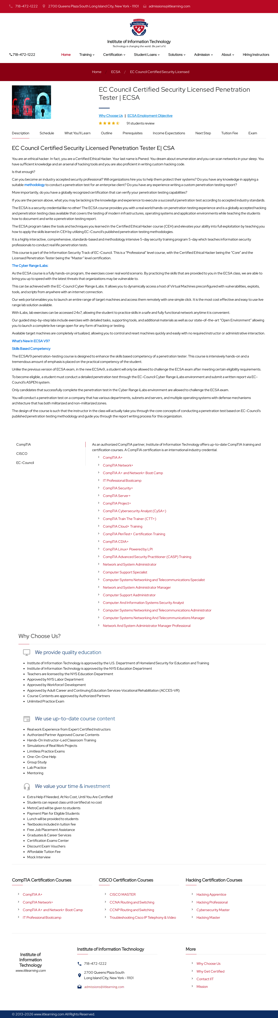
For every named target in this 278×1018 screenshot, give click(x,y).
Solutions (175, 55)
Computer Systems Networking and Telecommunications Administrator (157, 610)
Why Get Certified (210, 971)
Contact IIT (205, 979)
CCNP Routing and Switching (132, 910)
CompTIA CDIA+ (116, 541)
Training (85, 55)
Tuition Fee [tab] (229, 133)
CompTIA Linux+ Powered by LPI (128, 549)
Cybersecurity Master (213, 910)
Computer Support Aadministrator (129, 595)
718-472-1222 (26, 6)
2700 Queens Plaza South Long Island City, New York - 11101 (93, 6)
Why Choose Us (208, 963)
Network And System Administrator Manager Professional (146, 625)
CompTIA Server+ (117, 495)
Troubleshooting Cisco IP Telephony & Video (143, 917)
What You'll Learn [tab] (78, 133)
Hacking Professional (212, 902)
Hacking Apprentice (211, 894)
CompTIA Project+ (117, 503)
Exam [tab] (252, 133)
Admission (202, 55)
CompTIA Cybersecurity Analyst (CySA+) (134, 511)
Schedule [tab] (47, 133)
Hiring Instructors (256, 55)
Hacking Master (208, 917)
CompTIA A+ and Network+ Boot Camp (133, 473)
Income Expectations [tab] (169, 133)
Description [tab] (20, 133)
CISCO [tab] (21, 453)
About (226, 55)
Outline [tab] (106, 133)
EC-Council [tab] (25, 462)
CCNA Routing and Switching (132, 902)
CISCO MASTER (123, 894)
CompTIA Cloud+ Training (122, 526)
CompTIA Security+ (118, 488)
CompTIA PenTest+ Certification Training (134, 534)
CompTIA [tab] (23, 444)
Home (66, 55)
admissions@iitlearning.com (169, 6)
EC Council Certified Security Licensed (159, 72)
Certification (112, 55)
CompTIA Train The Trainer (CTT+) (129, 518)
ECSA (115, 72)
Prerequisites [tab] (132, 133)
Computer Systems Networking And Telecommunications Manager (154, 618)
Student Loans (145, 55)
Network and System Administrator (130, 564)
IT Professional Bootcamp (122, 480)
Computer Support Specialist (125, 572)
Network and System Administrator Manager (137, 587)
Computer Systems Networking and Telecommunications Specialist (154, 580)
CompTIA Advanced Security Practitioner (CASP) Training (147, 557)
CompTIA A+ (113, 457)
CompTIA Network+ (118, 465)
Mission (202, 986)
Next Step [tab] (203, 133)
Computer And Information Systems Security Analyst (143, 602)
